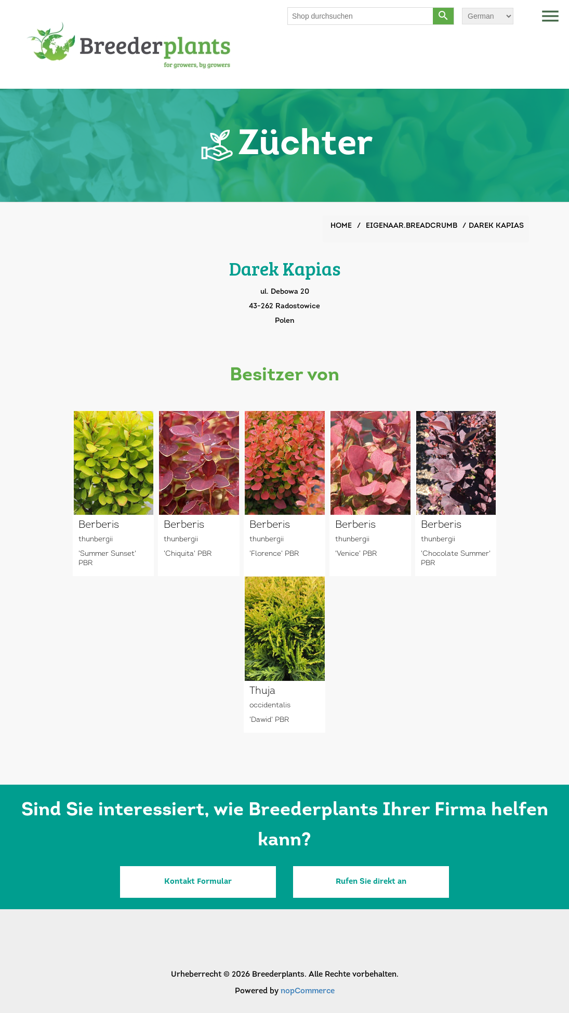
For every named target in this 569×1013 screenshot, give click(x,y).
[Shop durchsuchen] (360, 16)
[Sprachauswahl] (487, 16)
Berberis (98, 525)
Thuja (262, 691)
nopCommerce (308, 991)
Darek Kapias (496, 226)
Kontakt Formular (198, 882)
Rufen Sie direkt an (371, 882)
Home (341, 226)
